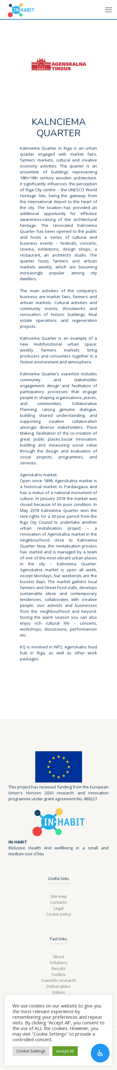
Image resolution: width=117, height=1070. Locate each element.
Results (58, 968)
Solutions (58, 962)
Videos (58, 992)
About (58, 956)
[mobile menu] (108, 9)
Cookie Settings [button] (31, 1051)
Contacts (58, 902)
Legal (59, 908)
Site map (58, 896)
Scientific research (58, 980)
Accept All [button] (65, 1051)
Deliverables (58, 986)
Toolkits (58, 974)
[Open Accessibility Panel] (100, 1053)
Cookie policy (58, 914)
